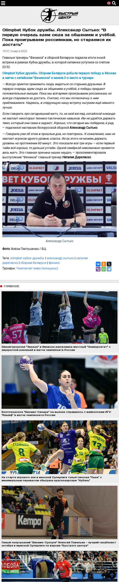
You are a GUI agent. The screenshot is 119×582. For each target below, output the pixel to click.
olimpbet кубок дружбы (27, 258)
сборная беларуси (33, 263)
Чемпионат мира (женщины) (37, 268)
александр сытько (60, 258)
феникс (54, 263)
